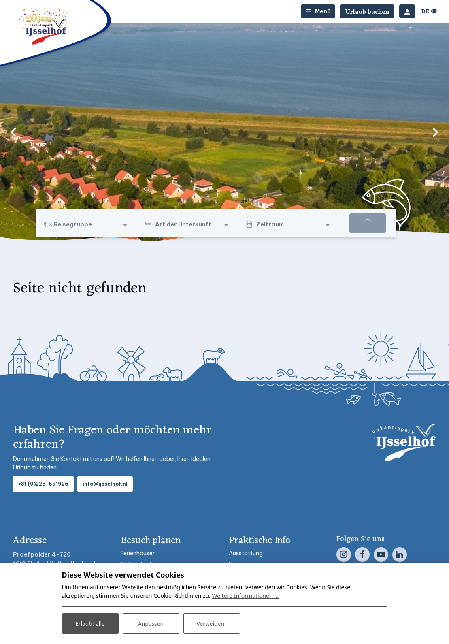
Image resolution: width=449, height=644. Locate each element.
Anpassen (151, 623)
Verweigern (211, 623)
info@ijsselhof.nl (105, 484)
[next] (435, 132)
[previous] (13, 132)
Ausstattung (246, 553)
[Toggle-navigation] (318, 11)
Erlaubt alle (90, 623)
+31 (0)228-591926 (43, 484)
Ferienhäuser (138, 553)
